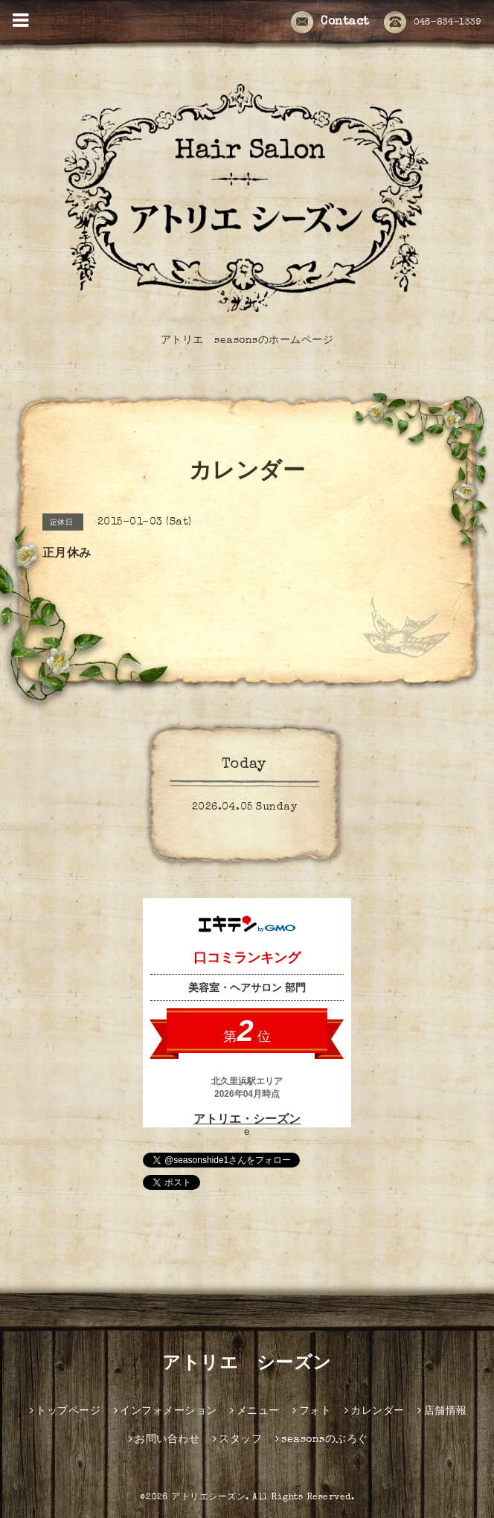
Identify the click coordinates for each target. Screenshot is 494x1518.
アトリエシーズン (208, 1497)
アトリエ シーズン (247, 1365)
